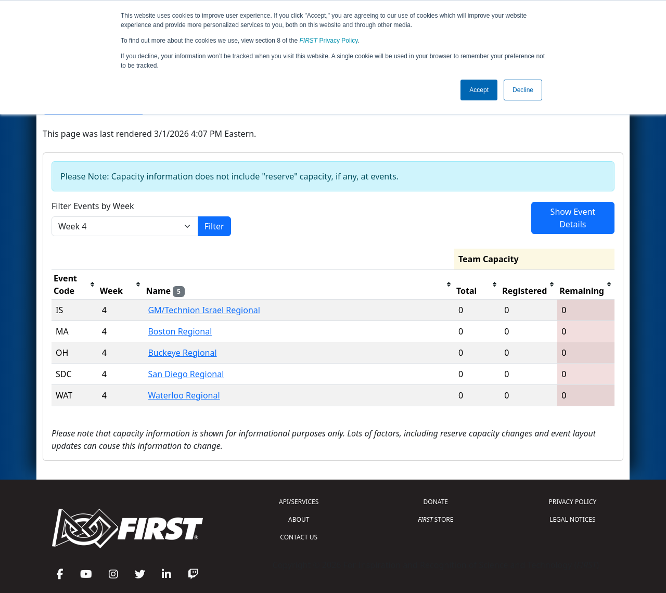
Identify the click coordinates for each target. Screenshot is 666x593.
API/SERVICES (298, 501)
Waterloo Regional (184, 395)
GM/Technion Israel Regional (204, 310)
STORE (435, 519)
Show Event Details (572, 218)
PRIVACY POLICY (572, 501)
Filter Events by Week (93, 206)
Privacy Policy (329, 40)
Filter (214, 226)
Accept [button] (479, 90)
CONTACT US (298, 537)
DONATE (436, 501)
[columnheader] (75, 284)
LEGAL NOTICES (572, 519)
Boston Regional (180, 331)
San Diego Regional (186, 374)
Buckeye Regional (182, 352)
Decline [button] (523, 90)
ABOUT (298, 519)
